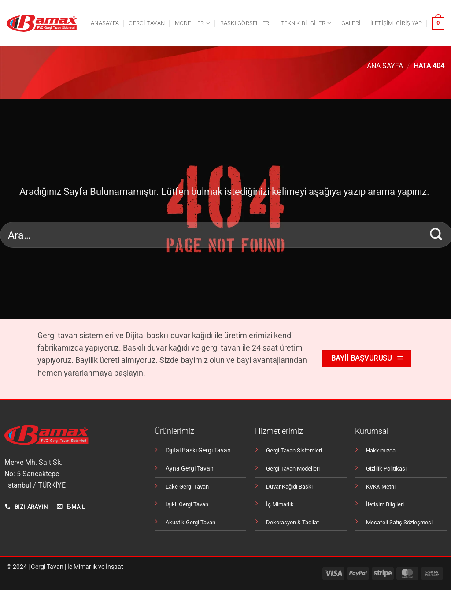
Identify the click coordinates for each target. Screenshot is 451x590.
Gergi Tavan (47, 567)
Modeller (193, 23)
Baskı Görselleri (245, 23)
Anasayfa (105, 23)
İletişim (381, 23)
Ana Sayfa (385, 66)
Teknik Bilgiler (306, 23)
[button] (409, 23)
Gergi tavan (147, 23)
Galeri (351, 23)
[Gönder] (436, 234)
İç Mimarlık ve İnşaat (95, 567)
